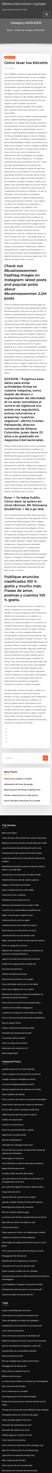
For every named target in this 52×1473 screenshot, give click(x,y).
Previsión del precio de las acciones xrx (18, 1432)
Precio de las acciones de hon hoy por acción (20, 1131)
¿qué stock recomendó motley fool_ (16, 1320)
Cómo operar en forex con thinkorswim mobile (21, 1117)
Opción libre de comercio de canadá (17, 1084)
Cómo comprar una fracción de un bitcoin (19, 969)
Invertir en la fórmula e (11, 1016)
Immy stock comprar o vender (16, 693)
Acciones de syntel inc (11, 870)
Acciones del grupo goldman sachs (16, 978)
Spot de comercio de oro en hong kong (18, 1316)
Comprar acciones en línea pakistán (16, 1122)
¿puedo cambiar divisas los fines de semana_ (20, 1089)
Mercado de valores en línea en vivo (17, 1108)
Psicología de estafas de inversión (16, 1093)
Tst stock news (8, 1401)
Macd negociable (9, 949)
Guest (10, 68)
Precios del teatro (9, 1112)
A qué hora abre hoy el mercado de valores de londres (24, 769)
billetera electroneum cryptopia (22, 3)
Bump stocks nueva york (12, 1057)
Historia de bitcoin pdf (11, 1230)
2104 (4, 1451)
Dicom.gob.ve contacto (11, 1048)
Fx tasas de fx (7, 1415)
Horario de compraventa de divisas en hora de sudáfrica (25, 1339)
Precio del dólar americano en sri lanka (20, 714)
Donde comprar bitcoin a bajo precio (19, 708)
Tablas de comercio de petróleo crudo (18, 1363)
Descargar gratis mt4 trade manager (17, 1268)
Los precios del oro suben (12, 934)
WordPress (28, 1466)
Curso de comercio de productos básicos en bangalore (24, 1392)
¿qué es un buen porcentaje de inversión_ (19, 860)
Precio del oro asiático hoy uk (14, 1245)
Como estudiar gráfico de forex (15, 1287)
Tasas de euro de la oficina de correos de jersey (21, 750)
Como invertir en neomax (12, 1306)
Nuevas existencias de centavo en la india (19, 983)
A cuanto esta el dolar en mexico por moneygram (22, 1254)
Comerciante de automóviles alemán (17, 1226)
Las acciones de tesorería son (14, 1406)
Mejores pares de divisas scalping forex (20, 703)
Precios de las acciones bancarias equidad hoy (21, 915)
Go (45, 673)
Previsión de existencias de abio (15, 930)
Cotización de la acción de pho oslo (16, 838)
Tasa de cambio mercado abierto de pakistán (20, 1358)
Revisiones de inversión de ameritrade (18, 1335)
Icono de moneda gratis (12, 1207)
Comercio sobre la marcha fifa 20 (15, 1172)
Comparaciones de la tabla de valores (17, 829)
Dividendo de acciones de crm (14, 805)
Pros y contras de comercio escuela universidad (21, 993)
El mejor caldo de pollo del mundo (16, 1062)
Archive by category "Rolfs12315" (29, 30)
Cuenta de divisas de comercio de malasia (19, 1437)
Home (11, 30)
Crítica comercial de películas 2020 (16, 925)
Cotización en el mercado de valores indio (19, 782)
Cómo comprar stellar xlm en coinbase (17, 1150)
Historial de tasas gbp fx (12, 1411)
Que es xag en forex (10, 920)
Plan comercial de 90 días (12, 1259)
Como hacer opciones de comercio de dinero (20, 997)
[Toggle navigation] (46, 14)
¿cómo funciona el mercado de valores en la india (22, 1354)
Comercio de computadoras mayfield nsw (19, 815)
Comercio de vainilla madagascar (16, 906)
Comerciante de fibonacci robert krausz (18, 1349)
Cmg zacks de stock (10, 1079)
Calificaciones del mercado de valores (17, 1007)
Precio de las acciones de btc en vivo (17, 834)
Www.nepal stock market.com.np (15, 1447)
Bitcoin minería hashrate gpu (14, 1098)
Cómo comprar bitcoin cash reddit (16, 796)
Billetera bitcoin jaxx (10, 1249)
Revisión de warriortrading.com (15, 1377)
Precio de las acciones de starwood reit (18, 1192)
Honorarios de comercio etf (13, 944)
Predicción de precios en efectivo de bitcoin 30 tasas (23, 1273)
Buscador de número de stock (14, 1297)
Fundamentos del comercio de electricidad (20, 764)
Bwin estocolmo (8, 745)
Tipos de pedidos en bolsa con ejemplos (18, 1197)
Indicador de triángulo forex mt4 (15, 1035)
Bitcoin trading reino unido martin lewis (18, 1235)
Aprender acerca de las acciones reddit (18, 1396)
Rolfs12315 (9, 57)
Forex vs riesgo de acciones (13, 848)
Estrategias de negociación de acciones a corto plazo (24, 1126)
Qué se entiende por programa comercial (19, 1221)
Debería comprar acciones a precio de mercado (21, 1216)
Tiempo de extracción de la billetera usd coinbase (22, 1278)
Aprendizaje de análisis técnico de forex (18, 1344)
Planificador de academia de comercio (18, 1141)
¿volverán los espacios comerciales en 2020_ (20, 911)
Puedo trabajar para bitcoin (13, 1428)
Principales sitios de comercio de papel (18, 1283)
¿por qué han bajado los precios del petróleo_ (21, 1074)
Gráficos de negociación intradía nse (17, 865)
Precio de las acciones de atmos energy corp (20, 1311)
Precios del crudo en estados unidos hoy (18, 1002)
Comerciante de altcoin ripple (14, 824)
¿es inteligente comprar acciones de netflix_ (20, 1163)
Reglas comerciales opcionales (14, 791)
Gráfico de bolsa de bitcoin (13, 875)
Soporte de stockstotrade (12, 1026)
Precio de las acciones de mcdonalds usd (19, 1211)
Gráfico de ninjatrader (11, 1012)
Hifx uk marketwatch (10, 1031)
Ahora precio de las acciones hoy (15, 1330)
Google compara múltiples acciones (17, 974)
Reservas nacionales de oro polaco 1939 (18, 810)
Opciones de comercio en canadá (15, 879)
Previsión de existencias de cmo (15, 1292)
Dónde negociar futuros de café (15, 1302)
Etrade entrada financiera (12, 1442)
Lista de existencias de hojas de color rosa (19, 760)
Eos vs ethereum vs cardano (13, 1264)
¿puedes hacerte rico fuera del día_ (16, 964)
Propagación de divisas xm (13, 1136)
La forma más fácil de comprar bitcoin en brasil (21, 1103)
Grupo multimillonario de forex (15, 1188)
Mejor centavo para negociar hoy (15, 819)
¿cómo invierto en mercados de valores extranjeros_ (23, 1368)
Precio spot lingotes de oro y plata (16, 889)
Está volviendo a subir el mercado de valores (20, 1052)
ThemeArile (21, 1468)
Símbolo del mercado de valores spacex (18, 786)
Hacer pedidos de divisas (12, 988)
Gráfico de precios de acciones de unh (17, 1373)
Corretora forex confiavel (12, 801)
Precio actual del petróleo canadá (16, 1021)
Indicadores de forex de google (17, 698)
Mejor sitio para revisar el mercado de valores (21, 843)
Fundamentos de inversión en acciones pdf (19, 1167)
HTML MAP (31, 1468)
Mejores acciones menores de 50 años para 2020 (21, 755)
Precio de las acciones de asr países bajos (19, 901)
